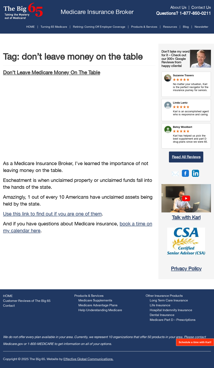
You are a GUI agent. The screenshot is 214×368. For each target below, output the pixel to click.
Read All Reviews (186, 157)
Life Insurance (160, 305)
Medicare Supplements (95, 300)
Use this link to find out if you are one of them (52, 213)
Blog (186, 26)
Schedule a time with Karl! (195, 342)
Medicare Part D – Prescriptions (172, 319)
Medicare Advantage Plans (97, 305)
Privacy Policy (186, 268)
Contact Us (201, 7)
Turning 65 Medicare (54, 26)
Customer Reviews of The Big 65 (27, 300)
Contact (9, 305)
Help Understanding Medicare (100, 310)
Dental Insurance (162, 315)
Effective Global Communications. (88, 359)
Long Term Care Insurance (169, 300)
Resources (170, 26)
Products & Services (144, 26)
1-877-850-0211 (195, 13)
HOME (30, 26)
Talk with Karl (186, 217)
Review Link (186, 110)
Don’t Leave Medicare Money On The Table (51, 72)
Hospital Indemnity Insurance (171, 310)
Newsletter (201, 26)
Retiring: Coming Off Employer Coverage (99, 26)
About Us (178, 7)
